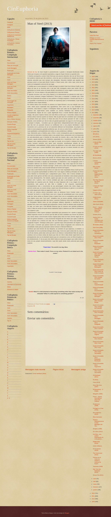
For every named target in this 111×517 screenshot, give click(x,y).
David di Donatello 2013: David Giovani (98, 248)
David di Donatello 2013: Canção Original (98, 333)
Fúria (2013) (96, 382)
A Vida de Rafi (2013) (97, 142)
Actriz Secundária (12, 93)
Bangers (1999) (97, 428)
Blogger (67, 513)
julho (94, 129)
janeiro (95, 490)
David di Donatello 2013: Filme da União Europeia (98, 271)
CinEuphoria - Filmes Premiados (13, 39)
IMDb (8, 27)
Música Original (11, 112)
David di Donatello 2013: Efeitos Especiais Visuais (98, 254)
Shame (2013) (97, 139)
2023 (93, 85)
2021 (93, 90)
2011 (93, 496)
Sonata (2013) (97, 214)
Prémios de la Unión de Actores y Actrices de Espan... (97, 460)
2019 (93, 96)
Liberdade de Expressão (14, 284)
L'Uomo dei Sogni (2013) (98, 186)
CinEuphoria (22, 8)
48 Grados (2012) (98, 224)
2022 (93, 87)
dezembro (96, 115)
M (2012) (95, 379)
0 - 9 (8, 398)
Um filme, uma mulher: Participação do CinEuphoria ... (98, 436)
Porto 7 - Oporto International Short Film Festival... (97, 209)
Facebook (10, 22)
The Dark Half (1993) (97, 151)
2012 (93, 493)
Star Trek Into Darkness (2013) (97, 470)
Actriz (8, 80)
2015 (93, 107)
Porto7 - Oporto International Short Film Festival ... (97, 399)
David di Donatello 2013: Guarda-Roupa (98, 300)
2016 (93, 104)
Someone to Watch (12, 289)
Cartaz (9, 136)
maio (94, 478)
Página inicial (58, 370)
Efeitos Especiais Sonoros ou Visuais (12, 220)
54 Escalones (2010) (97, 449)
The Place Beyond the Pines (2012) (98, 181)
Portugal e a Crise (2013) (98, 409)
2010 (93, 499)
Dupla (9, 98)
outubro (95, 120)
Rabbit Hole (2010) (96, 442)
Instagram (10, 24)
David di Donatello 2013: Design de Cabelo (98, 277)
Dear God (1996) (98, 227)
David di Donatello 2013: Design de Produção (98, 306)
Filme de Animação (12, 65)
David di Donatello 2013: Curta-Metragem (98, 295)
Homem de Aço (32, 72)
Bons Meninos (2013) (97, 413)
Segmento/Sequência (13, 133)
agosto (95, 126)
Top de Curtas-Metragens (11, 144)
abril (94, 481)
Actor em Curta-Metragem (11, 83)
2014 (93, 110)
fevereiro (96, 487)
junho (95, 131)
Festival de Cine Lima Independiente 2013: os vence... (98, 174)
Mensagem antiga (78, 370)
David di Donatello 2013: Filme (98, 236)
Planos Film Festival (95, 43)
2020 (93, 93)
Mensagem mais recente (35, 370)
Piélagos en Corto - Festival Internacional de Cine (97, 39)
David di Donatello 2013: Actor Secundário (98, 371)
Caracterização (11, 127)
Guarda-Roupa (11, 124)
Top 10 (9, 320)
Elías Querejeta (97, 417)
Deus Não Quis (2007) (97, 385)
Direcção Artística (12, 122)
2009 (93, 501)
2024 (93, 82)
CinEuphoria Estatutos (13, 30)
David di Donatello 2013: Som (98, 260)
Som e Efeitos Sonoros (14, 119)
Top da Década (11, 148)
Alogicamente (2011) (97, 197)
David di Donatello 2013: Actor (98, 346)
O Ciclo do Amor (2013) (97, 147)
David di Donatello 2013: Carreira (98, 327)
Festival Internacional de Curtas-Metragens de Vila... (98, 423)
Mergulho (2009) (97, 394)
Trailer (9, 138)
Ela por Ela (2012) (98, 475)
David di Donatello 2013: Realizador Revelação (98, 358)
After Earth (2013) (98, 204)
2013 (93, 112)
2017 (93, 101)
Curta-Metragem (12, 68)
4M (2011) (96, 134)
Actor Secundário (12, 90)
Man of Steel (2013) (96, 167)
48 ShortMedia (97, 155)
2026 (93, 76)
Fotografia (10, 110)
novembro (96, 117)
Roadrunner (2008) (96, 404)
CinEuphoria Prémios (13, 32)
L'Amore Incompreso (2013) (97, 162)
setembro (96, 123)
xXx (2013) (96, 136)
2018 (93, 98)
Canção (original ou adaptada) (13, 115)
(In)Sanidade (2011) (96, 375)
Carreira (9, 282)
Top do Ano (10, 141)
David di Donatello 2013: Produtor (98, 311)
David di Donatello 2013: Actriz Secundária (98, 351)
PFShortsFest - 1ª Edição (98, 390)
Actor (8, 77)
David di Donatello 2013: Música (98, 338)
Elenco (9, 95)
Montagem (10, 107)
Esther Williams (97, 446)
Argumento (10, 105)
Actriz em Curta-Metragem (12, 87)
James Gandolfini (98, 201)
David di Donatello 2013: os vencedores (98, 232)
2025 (93, 79)
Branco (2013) (97, 158)
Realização (10, 70)
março (95, 484)
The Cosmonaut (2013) (97, 453)
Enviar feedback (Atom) (39, 373)
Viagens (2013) (97, 190)
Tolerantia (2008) (98, 466)
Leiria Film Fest (94, 35)
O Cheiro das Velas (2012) (97, 193)
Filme (8, 60)
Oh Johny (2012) (98, 431)
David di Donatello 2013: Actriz (98, 342)
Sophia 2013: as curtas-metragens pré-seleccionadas (98, 220)
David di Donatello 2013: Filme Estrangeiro (98, 265)
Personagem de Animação (11, 101)
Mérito (9, 287)
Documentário (11, 63)
